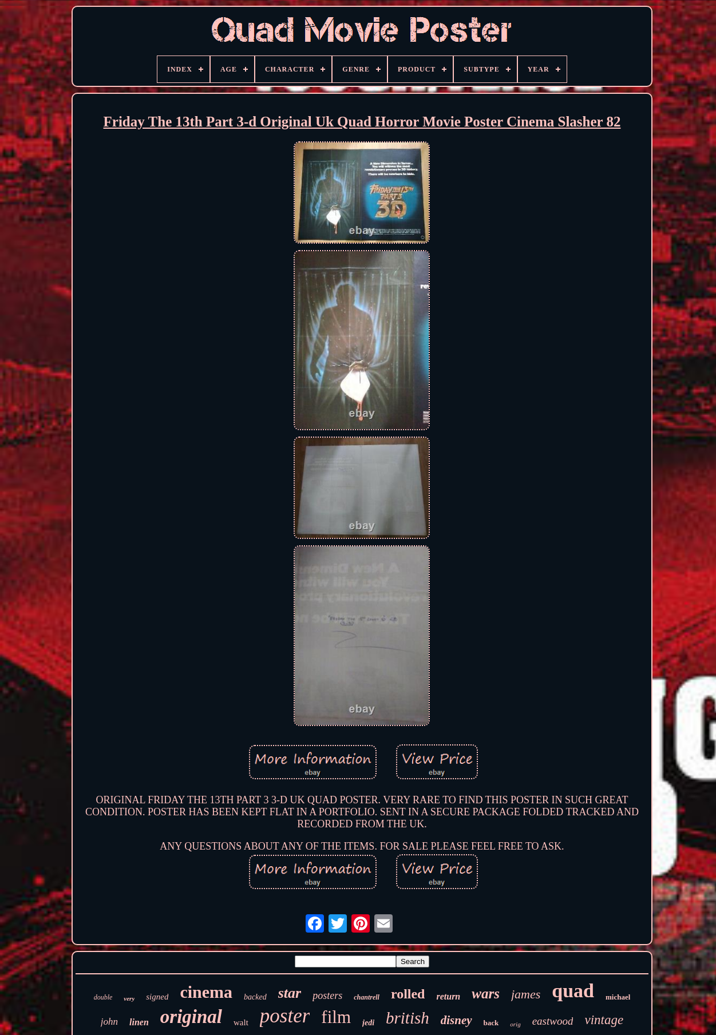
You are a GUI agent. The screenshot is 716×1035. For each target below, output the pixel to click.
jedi (368, 1022)
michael (618, 997)
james (525, 994)
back (491, 1022)
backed (255, 997)
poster (285, 1016)
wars (486, 993)
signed (157, 996)
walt (241, 1022)
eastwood (552, 1021)
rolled (408, 993)
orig (515, 1024)
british (407, 1018)
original (191, 1016)
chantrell (366, 997)
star (289, 993)
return (448, 996)
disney (456, 1020)
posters (327, 995)
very (129, 998)
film (336, 1017)
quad (573, 990)
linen (139, 1022)
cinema (206, 991)
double (103, 997)
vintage (603, 1020)
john (109, 1021)
